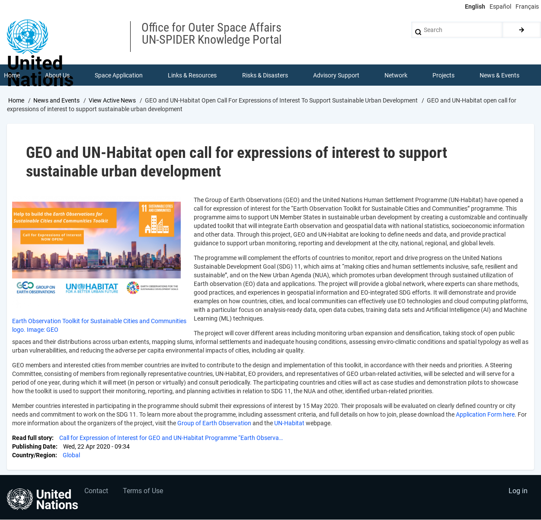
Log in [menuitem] (517, 492)
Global (71, 456)
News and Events (56, 100)
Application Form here (485, 415)
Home (16, 100)
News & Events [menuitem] (500, 75)
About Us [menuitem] (57, 75)
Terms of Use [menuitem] (144, 492)
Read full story (32, 438)
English (475, 6)
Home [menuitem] (12, 75)
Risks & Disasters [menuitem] (265, 75)
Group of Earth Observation (213, 423)
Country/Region (33, 456)
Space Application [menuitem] (119, 75)
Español (500, 6)
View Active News (112, 100)
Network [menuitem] (395, 75)
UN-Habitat (288, 423)
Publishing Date (34, 447)
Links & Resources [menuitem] (192, 75)
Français (527, 6)
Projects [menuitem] (444, 75)
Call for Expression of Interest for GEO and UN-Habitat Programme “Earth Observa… (171, 438)
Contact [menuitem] (97, 492)
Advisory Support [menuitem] (336, 75)
